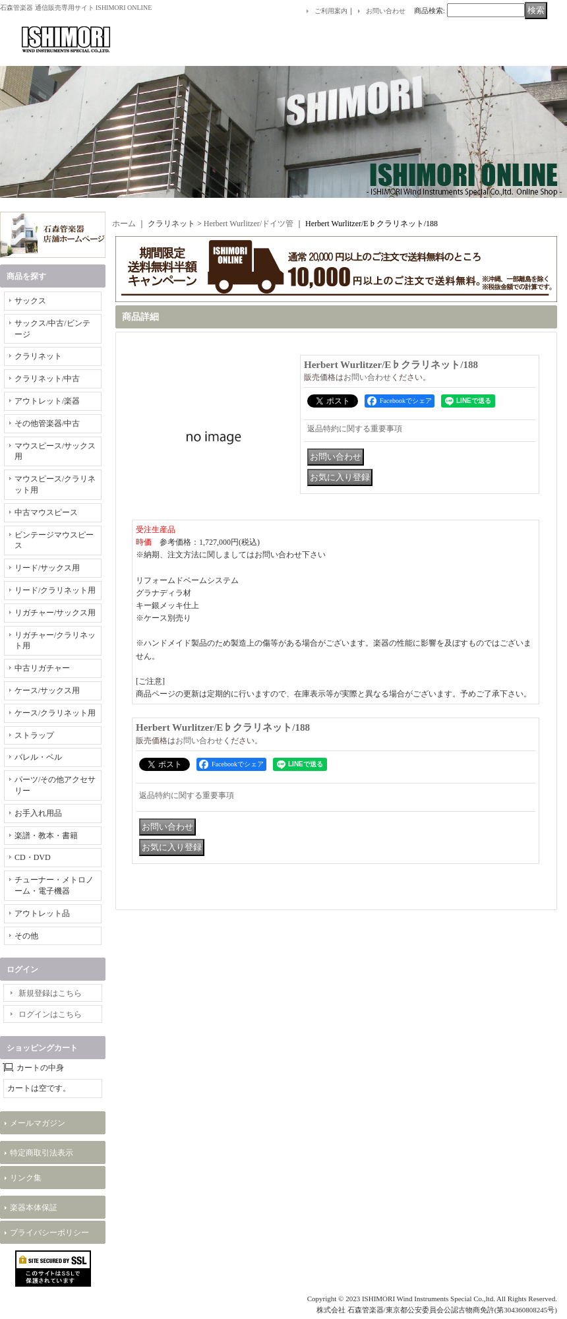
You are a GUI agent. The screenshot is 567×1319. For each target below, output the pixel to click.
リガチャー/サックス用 (55, 612)
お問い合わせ (385, 11)
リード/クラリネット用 (55, 590)
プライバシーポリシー (49, 1232)
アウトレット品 (42, 913)
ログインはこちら (50, 1014)
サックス (30, 300)
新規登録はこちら (50, 993)
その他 (26, 935)
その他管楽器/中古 (47, 423)
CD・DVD (33, 857)
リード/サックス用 (47, 567)
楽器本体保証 (33, 1207)
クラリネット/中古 (47, 378)
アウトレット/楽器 (47, 401)
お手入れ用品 (38, 813)
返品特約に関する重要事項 (354, 428)
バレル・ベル (38, 757)
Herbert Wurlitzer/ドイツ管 (248, 223)
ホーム (124, 223)
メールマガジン (37, 1123)
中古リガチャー (42, 668)
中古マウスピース (46, 512)
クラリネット (38, 356)
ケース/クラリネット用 (55, 713)
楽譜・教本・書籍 (46, 835)
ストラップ (34, 735)
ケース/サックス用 (47, 690)
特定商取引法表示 (41, 1152)
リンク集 (26, 1177)
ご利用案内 (330, 11)
